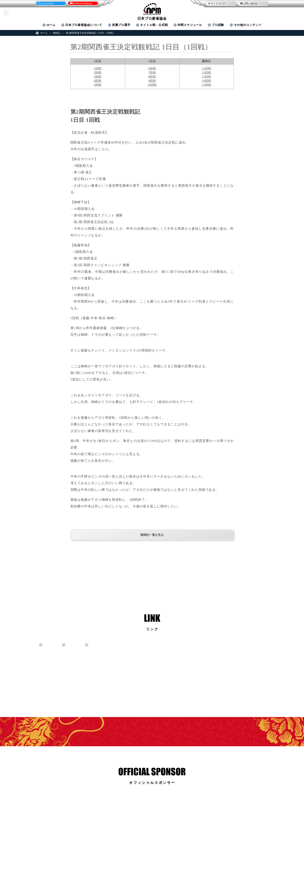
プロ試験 (218, 24)
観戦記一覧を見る (152, 535)
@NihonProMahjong (82, 3)
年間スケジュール (190, 24)
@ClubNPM (47, 3)
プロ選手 (121, 24)
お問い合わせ (250, 3)
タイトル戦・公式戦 (154, 24)
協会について (83, 24)
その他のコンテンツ (247, 24)
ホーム (51, 24)
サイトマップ (218, 3)
